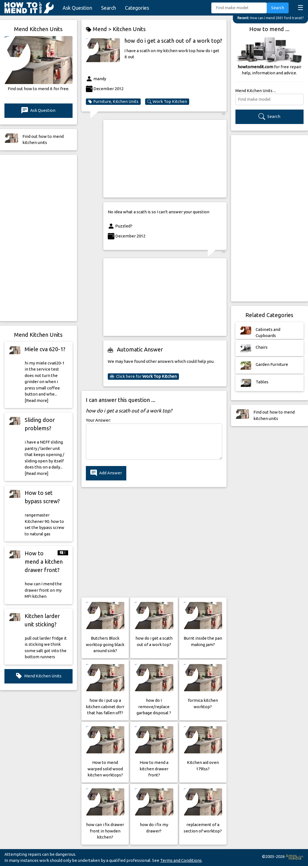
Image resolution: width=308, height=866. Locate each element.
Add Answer (106, 473)
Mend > (99, 29)
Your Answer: (98, 420)
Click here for (143, 376)
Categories (137, 8)
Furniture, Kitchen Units (113, 101)
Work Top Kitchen (167, 101)
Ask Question (77, 8)
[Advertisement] (38, 238)
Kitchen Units (129, 29)
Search (108, 8)
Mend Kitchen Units (38, 676)
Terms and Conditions (181, 860)
